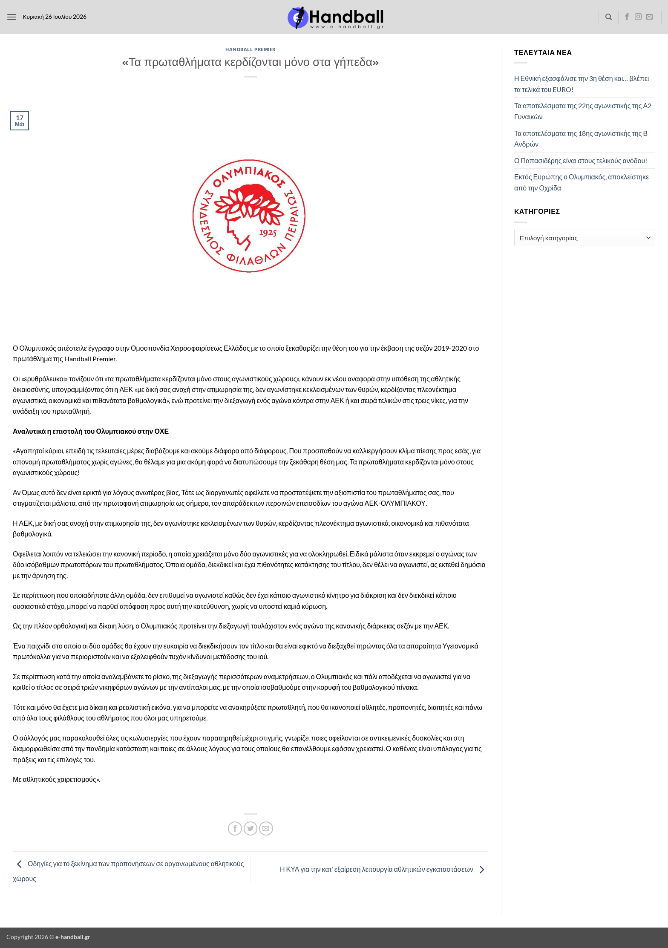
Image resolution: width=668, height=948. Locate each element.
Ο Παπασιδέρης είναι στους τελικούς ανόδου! (580, 160)
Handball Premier (250, 49)
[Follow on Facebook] (627, 17)
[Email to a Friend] (266, 828)
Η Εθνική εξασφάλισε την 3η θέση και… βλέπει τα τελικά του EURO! (581, 83)
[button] (11, 16)
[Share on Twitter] (251, 828)
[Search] (608, 17)
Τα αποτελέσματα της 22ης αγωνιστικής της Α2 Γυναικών (582, 111)
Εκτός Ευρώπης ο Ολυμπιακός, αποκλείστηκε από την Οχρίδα (581, 182)
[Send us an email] (649, 17)
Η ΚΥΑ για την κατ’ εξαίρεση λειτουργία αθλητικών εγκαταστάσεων (384, 869)
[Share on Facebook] (235, 828)
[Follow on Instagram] (638, 17)
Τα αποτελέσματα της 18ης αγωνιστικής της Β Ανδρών (581, 138)
